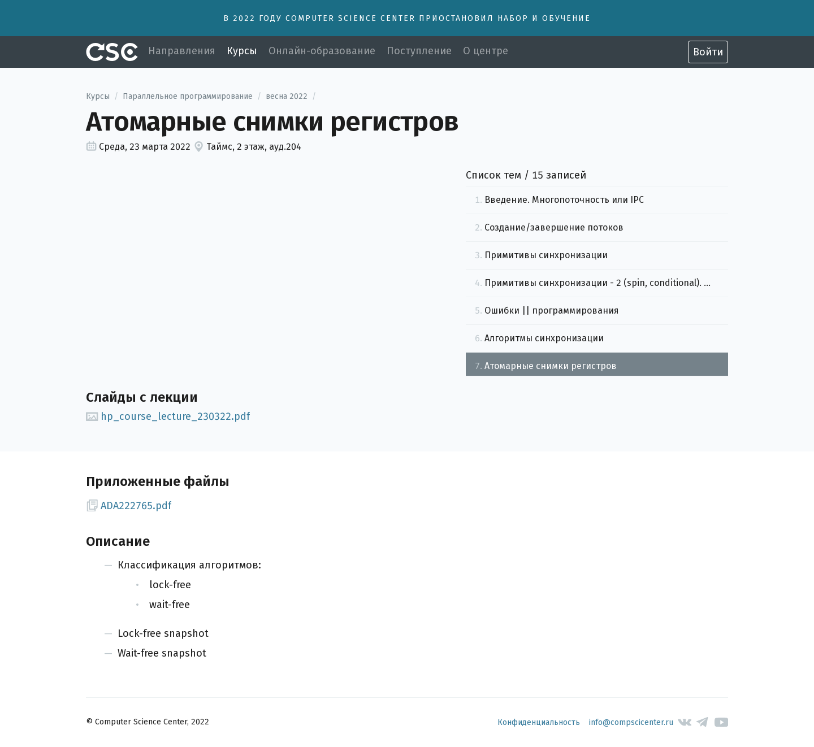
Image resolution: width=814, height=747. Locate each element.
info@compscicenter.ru (631, 722)
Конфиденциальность (538, 722)
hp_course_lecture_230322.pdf (168, 416)
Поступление (419, 51)
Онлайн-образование (322, 51)
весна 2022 (287, 96)
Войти (708, 52)
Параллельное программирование (188, 96)
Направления (181, 51)
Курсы (242, 51)
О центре (485, 51)
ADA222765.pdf (128, 506)
